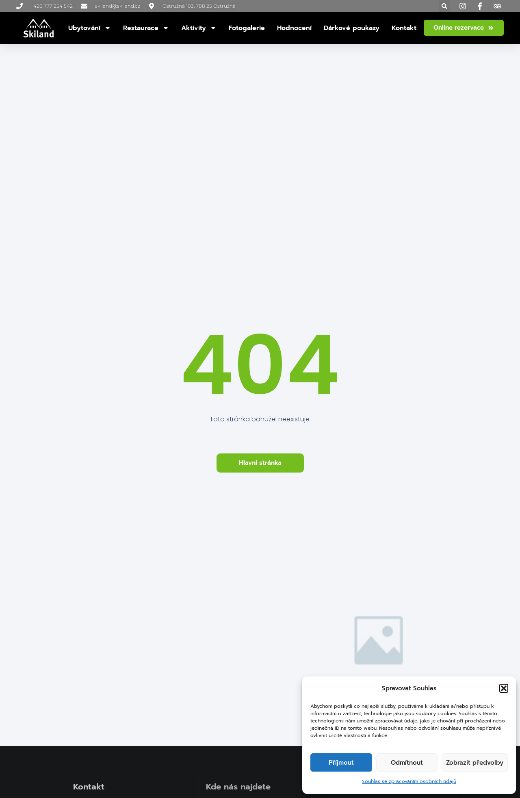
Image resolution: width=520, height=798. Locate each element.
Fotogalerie (247, 28)
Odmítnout (407, 762)
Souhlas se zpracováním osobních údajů (409, 781)
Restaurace (146, 28)
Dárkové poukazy (351, 28)
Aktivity (199, 28)
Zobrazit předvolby (474, 762)
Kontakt (404, 28)
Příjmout (341, 762)
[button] (504, 688)
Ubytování (89, 28)
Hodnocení (294, 28)
